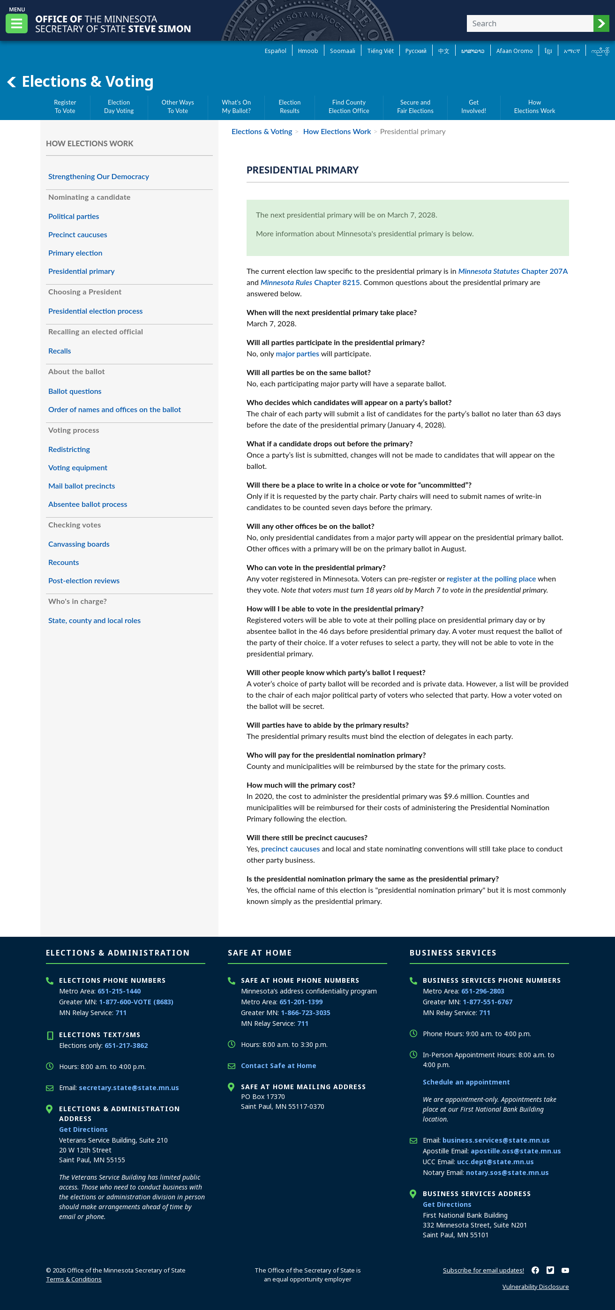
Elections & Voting (80, 81)
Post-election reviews (84, 580)
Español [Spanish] (275, 51)
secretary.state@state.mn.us (129, 1087)
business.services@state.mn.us (496, 1140)
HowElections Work (534, 106)
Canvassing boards (79, 543)
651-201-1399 (300, 1001)
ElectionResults (290, 106)
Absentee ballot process (88, 503)
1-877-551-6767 (487, 1001)
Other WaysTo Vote (178, 106)
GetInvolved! (473, 106)
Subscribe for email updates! (483, 1270)
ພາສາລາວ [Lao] (473, 51)
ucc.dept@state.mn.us (495, 1161)
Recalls (59, 350)
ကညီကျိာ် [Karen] (600, 51)
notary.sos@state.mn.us (507, 1172)
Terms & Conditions (74, 1279)
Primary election (75, 252)
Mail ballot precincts (81, 485)
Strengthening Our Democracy (98, 176)
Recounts (63, 561)
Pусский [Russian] (416, 51)
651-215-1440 (119, 990)
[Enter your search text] (530, 23)
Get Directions (83, 1129)
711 (121, 1012)
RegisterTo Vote (65, 106)
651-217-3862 (126, 1045)
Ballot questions (75, 390)
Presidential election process (95, 310)
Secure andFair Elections (415, 106)
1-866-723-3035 (305, 1012)
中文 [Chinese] (444, 51)
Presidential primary (81, 270)
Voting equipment (77, 467)
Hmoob (308, 51)
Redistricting (69, 448)
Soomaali (342, 51)
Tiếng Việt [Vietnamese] (380, 51)
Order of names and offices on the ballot (114, 409)
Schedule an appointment (466, 1081)
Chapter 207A (513, 270)
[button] (601, 23)
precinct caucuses (290, 848)
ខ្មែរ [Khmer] (548, 51)
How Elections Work (336, 131)
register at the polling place (491, 578)
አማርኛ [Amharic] (572, 51)
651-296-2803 (482, 990)
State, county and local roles (94, 620)
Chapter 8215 (310, 282)
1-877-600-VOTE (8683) (136, 1001)
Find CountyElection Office (349, 106)
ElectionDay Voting (119, 106)
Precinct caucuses (77, 234)
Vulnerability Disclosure (535, 1286)
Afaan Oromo (514, 51)
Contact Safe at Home (278, 1065)
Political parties (73, 215)
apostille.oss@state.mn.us (516, 1150)
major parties (298, 353)
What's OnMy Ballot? (236, 106)
